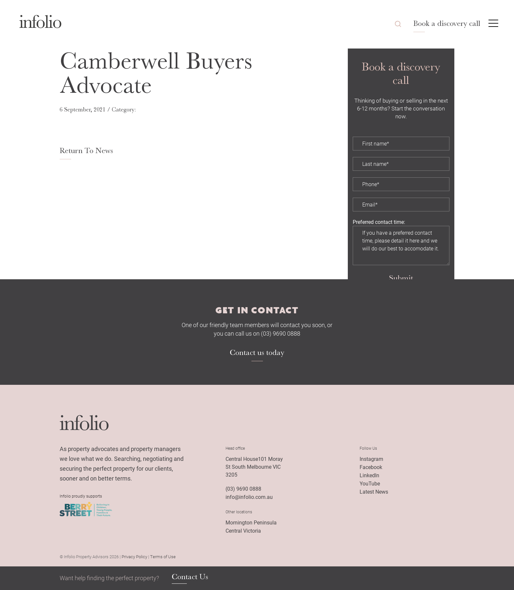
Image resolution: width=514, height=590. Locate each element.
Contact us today (257, 352)
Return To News (86, 150)
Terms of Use (163, 557)
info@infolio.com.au (249, 496)
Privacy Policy (134, 557)
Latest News (374, 491)
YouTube (370, 483)
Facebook (371, 466)
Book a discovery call (446, 23)
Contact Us (190, 577)
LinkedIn (369, 475)
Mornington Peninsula (251, 522)
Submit (401, 278)
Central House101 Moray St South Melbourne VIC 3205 (254, 466)
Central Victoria (243, 530)
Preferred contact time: (379, 221)
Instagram (371, 458)
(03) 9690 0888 (243, 488)
